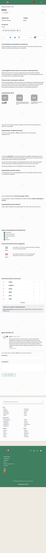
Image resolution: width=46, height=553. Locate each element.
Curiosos (26, 488)
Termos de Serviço (28, 547)
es (4, 536)
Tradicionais (6, 478)
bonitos (6, 321)
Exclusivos (26, 475)
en (4, 534)
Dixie (10, 365)
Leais (25, 492)
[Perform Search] (42, 468)
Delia (10, 358)
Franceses (26, 502)
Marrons (5, 499)
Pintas (4, 501)
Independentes (6, 485)
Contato (5, 531)
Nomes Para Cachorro (6, 6)
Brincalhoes (6, 487)
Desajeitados (27, 490)
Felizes (25, 485)
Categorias (6, 524)
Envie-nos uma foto (8, 375)
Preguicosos (6, 492)
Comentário (5, 427)
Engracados (6, 479)
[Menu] (41, 2)
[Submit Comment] (9, 440)
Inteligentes (6, 488)
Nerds (25, 478)
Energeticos (6, 490)
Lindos (4, 481)
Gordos (5, 502)
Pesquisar (5, 526)
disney (6, 314)
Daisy (10, 348)
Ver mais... (23, 368)
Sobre (5, 528)
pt (4, 538)
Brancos (5, 496)
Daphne (11, 351)
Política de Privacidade (18, 547)
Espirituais (5, 476)
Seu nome (5, 421)
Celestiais (26, 476)
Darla (10, 354)
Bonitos (5, 475)
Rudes (25, 479)
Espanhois (26, 499)
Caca (25, 481)
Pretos (4, 498)
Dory (13, 6)
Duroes (25, 487)
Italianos (26, 501)
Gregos (25, 496)
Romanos (26, 498)
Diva (10, 361)
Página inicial (6, 522)
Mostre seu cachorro (8, 530)
